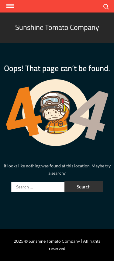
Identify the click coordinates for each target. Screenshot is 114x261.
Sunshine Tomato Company (57, 27)
